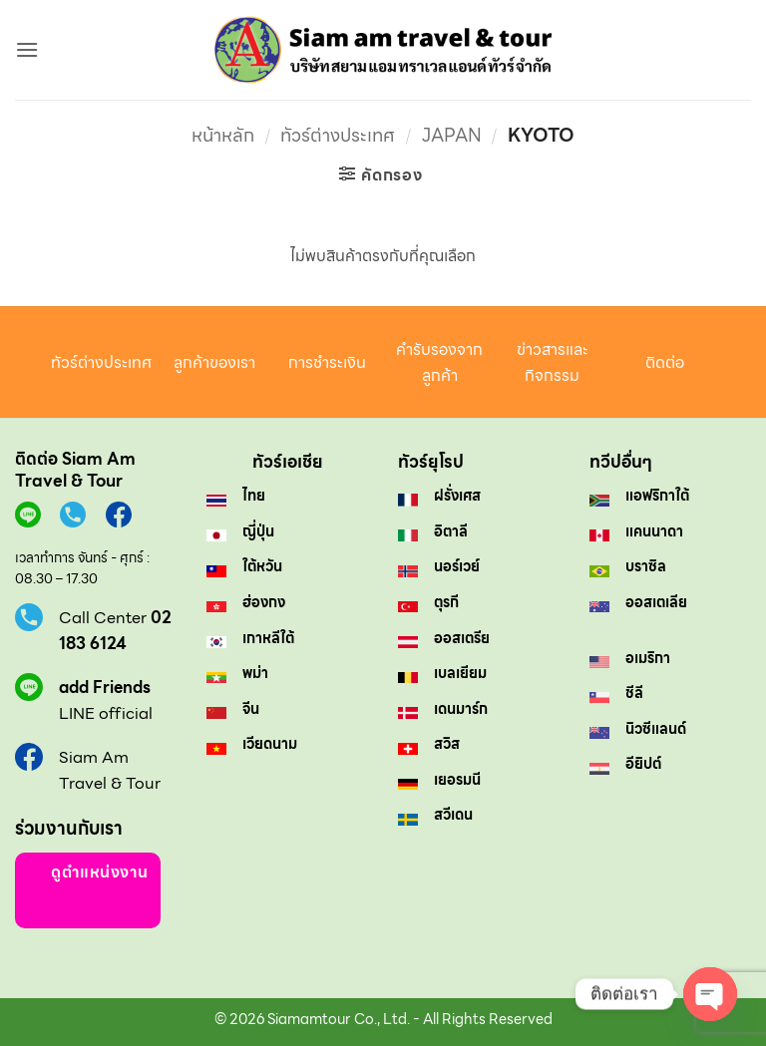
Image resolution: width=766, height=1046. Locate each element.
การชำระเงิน (327, 362)
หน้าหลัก (223, 135)
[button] (27, 49)
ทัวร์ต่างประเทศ (337, 135)
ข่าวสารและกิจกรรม (552, 362)
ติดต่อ (664, 362)
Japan (452, 135)
